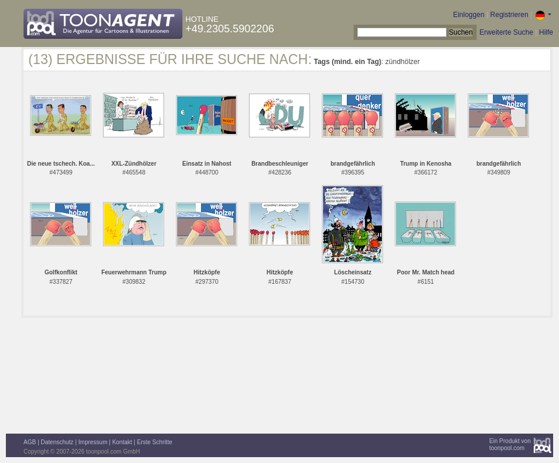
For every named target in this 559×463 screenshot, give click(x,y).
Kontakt (122, 442)
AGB (30, 442)
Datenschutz (57, 442)
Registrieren (509, 15)
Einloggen (468, 15)
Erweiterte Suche (506, 32)
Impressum (92, 442)
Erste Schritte (154, 442)
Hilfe (546, 32)
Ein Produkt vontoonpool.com (510, 444)
